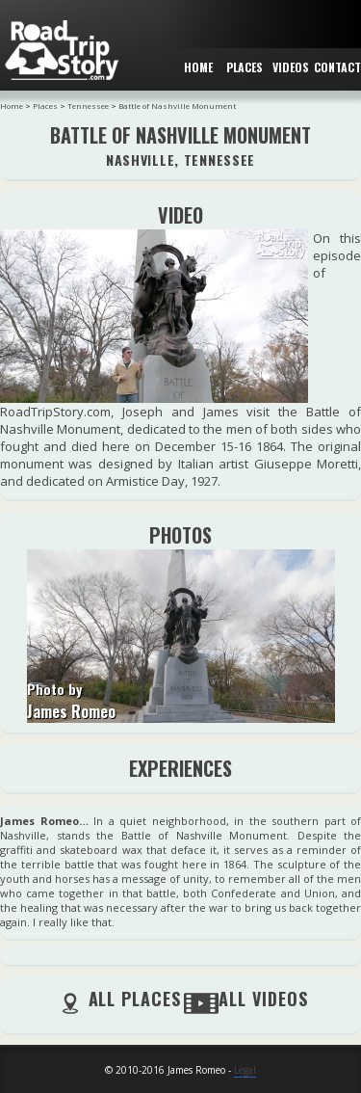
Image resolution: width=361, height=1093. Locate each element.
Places (45, 105)
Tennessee (88, 105)
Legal (245, 1070)
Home (11, 105)
